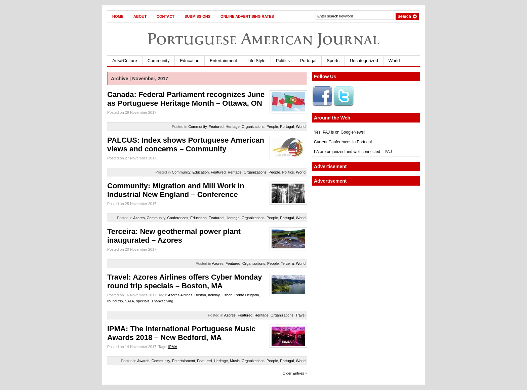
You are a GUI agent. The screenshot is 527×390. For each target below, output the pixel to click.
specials (143, 301)
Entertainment (223, 60)
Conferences (177, 218)
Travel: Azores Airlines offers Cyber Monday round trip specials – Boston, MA (184, 281)
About (140, 16)
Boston (200, 295)
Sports (333, 60)
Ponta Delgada (247, 295)
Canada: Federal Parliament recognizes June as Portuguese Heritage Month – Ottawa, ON (186, 98)
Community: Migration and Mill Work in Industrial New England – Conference (175, 190)
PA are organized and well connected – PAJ (353, 151)
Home (117, 16)
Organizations (253, 127)
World (394, 60)
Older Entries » (295, 373)
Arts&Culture (124, 60)
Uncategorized (364, 60)
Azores (139, 218)
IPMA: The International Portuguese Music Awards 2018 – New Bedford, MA (181, 333)
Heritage (233, 127)
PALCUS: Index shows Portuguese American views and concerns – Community (185, 144)
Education (189, 60)
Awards (143, 361)
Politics (283, 60)
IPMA (172, 347)
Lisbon (226, 295)
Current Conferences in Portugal (343, 142)
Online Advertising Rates (247, 16)
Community (159, 60)
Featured (216, 127)
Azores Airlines (180, 295)
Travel (300, 315)
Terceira (287, 263)
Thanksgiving (162, 301)
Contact (165, 16)
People (272, 127)
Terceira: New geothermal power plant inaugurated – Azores (174, 235)
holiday (213, 295)
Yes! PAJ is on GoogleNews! (339, 132)
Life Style (256, 60)
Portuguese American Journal (263, 39)
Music (235, 361)
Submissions (197, 16)
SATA (129, 301)
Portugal (308, 60)
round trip (115, 301)
